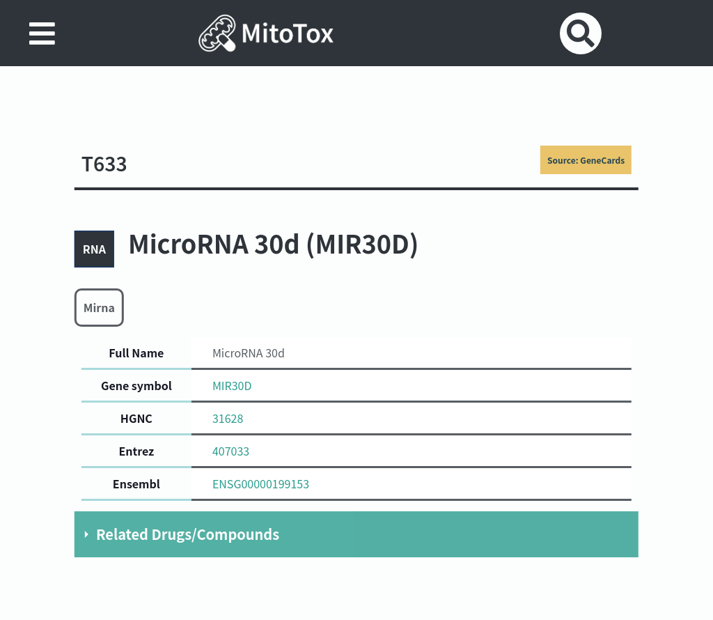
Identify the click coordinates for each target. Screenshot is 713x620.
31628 (227, 418)
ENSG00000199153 (260, 483)
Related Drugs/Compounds (187, 534)
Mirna (99, 307)
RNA (94, 248)
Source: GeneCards (586, 160)
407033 (230, 450)
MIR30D (232, 385)
